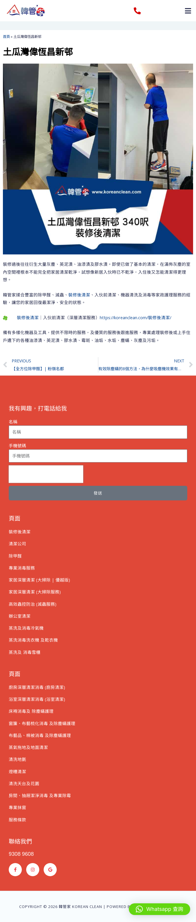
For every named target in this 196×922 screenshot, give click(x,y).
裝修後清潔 (79, 295)
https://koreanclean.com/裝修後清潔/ (135, 317)
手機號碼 (17, 445)
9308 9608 (21, 854)
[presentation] (46, 474)
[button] (188, 11)
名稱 (13, 422)
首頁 (6, 36)
